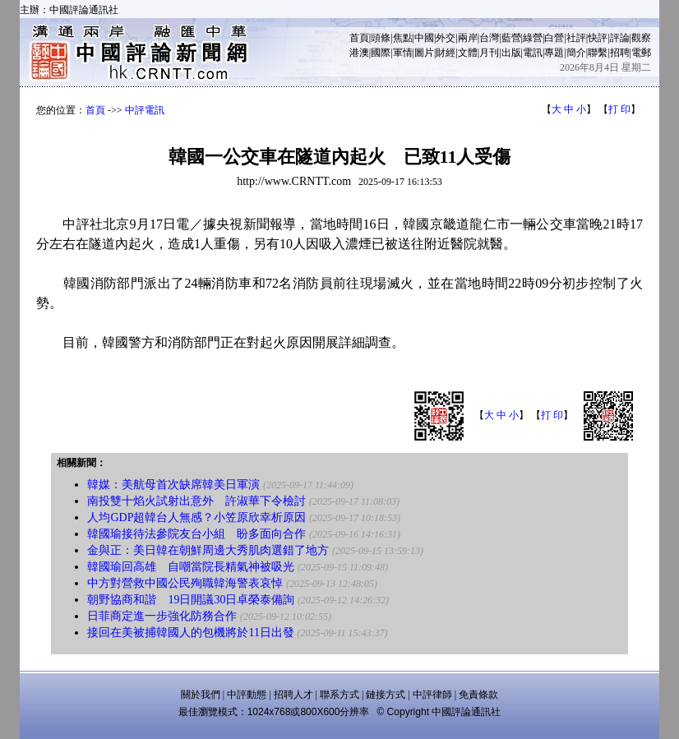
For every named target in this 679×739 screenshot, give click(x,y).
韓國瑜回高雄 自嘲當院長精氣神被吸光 (190, 567)
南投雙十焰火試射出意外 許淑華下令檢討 (196, 501)
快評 (597, 38)
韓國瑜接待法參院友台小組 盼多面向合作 (196, 534)
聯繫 (597, 52)
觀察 (641, 38)
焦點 (403, 38)
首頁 (359, 38)
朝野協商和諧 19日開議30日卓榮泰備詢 (190, 600)
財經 (445, 52)
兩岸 (468, 38)
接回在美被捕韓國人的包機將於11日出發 (190, 632)
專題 (554, 52)
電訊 (533, 52)
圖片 (424, 52)
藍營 (511, 38)
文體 (468, 52)
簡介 (576, 52)
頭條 (380, 38)
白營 (554, 38)
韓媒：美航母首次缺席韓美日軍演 (173, 484)
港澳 (359, 52)
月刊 (489, 52)
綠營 (533, 38)
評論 (620, 38)
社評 (576, 38)
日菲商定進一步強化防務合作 (162, 616)
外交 (445, 38)
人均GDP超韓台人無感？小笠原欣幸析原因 (196, 517)
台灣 (489, 38)
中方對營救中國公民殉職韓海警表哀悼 (185, 583)
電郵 (641, 52)
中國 (424, 38)
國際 (380, 52)
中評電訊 (144, 110)
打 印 (619, 109)
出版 (511, 52)
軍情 (403, 52)
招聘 (620, 52)
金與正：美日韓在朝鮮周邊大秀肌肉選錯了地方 (208, 550)
